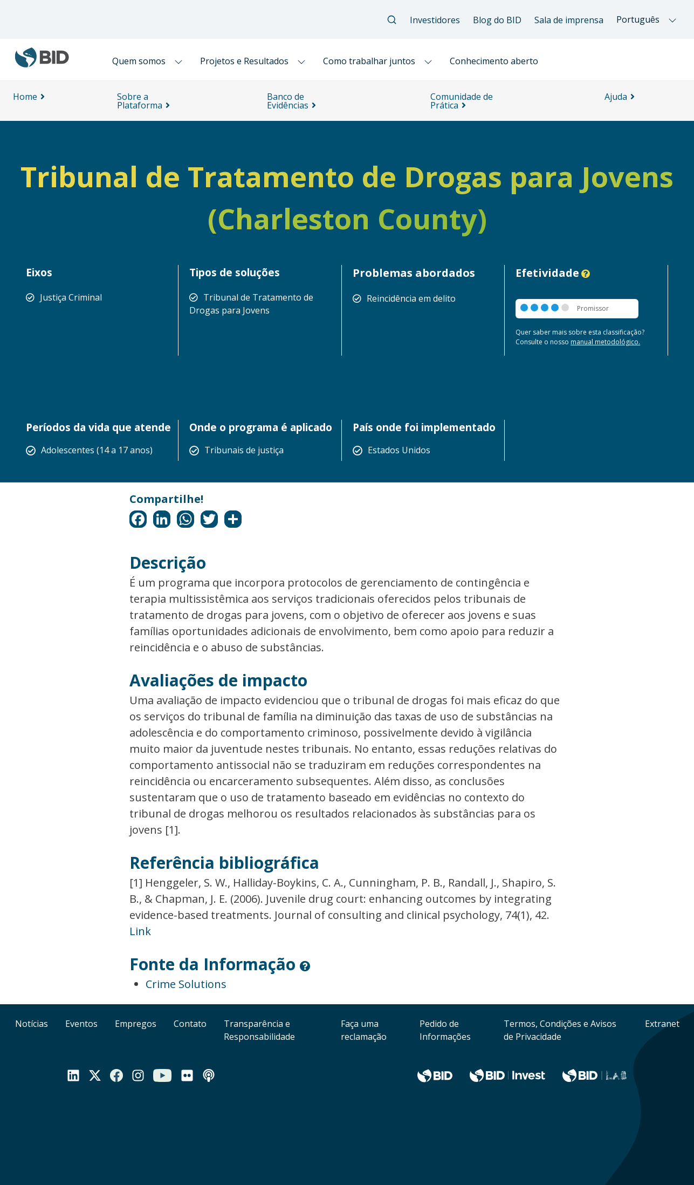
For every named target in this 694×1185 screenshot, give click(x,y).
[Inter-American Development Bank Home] (42, 63)
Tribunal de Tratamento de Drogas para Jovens (251, 303)
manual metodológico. (605, 341)
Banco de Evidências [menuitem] (287, 101)
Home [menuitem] (25, 97)
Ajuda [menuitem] (615, 97)
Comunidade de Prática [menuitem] (461, 101)
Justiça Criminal (71, 297)
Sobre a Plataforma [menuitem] (139, 101)
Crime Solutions (186, 984)
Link (140, 931)
